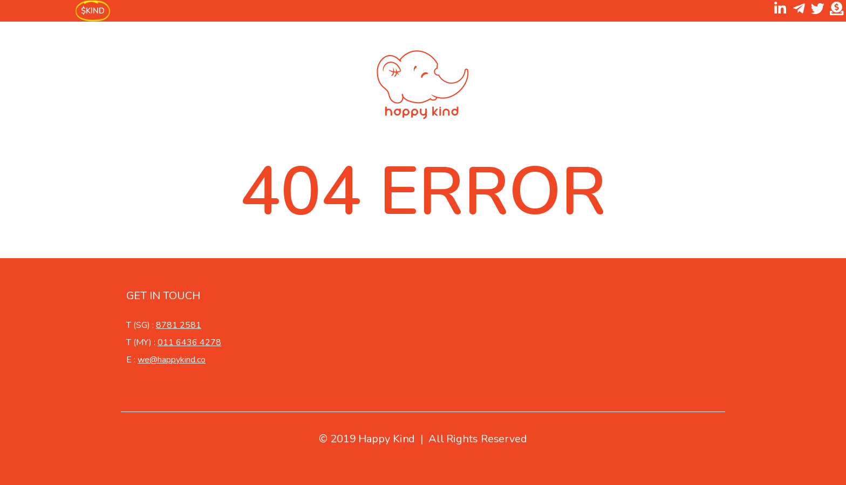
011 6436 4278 (189, 342)
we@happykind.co (172, 360)
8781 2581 (178, 325)
